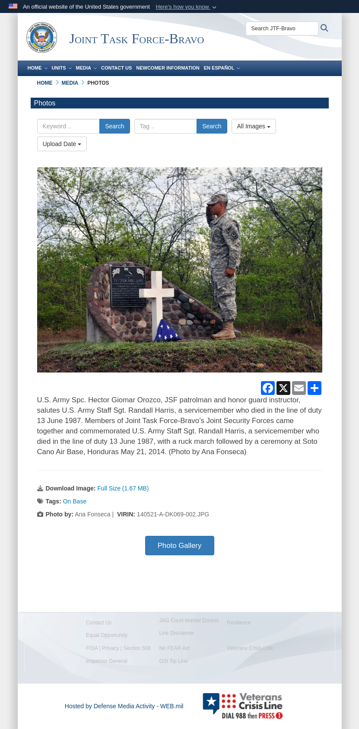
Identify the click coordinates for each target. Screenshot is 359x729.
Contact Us (116, 67)
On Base (74, 501)
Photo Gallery (180, 545)
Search (114, 126)
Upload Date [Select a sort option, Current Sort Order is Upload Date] (62, 143)
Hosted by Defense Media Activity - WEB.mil (124, 706)
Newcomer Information (167, 67)
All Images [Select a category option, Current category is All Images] (253, 126)
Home (38, 67)
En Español (222, 67)
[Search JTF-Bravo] (282, 28)
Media (86, 67)
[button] (187, 7)
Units (62, 67)
